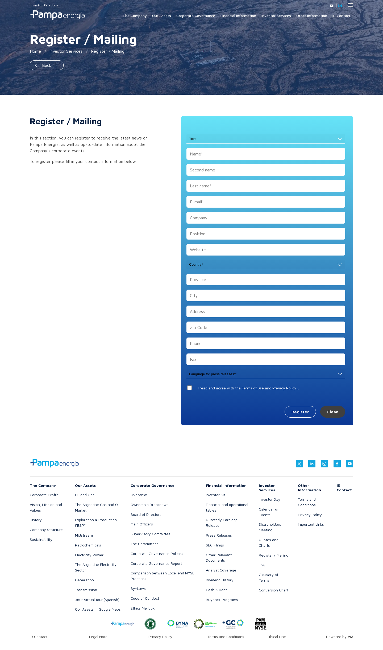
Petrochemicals (88, 545)
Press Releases (219, 535)
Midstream (84, 535)
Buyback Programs (222, 599)
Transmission (86, 589)
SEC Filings (215, 545)
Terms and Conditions (225, 636)
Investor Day (269, 499)
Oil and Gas (84, 494)
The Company (135, 15)
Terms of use (253, 388)
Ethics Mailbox (143, 608)
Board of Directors (146, 514)
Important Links (311, 524)
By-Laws (138, 588)
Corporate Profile (44, 494)
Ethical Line (276, 636)
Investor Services (276, 15)
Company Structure (46, 529)
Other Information (311, 15)
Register (300, 411)
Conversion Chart (273, 590)
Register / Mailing (273, 555)
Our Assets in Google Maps (98, 609)
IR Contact (341, 15)
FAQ (262, 564)
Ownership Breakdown (150, 504)
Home (35, 51)
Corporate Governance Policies (157, 553)
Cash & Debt (216, 589)
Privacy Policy (310, 514)
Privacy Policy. (285, 388)
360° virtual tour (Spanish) (97, 599)
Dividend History (220, 580)
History (36, 519)
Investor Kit (215, 494)
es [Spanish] (332, 5)
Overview (139, 494)
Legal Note (98, 636)
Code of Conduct (145, 598)
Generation (84, 580)
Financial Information (238, 15)
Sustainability (41, 539)
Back (46, 65)
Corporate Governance (195, 15)
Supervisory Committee (150, 534)
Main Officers (142, 524)
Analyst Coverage (221, 570)
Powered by (339, 636)
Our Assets (161, 15)
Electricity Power (89, 555)
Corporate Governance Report (156, 563)
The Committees (145, 543)
